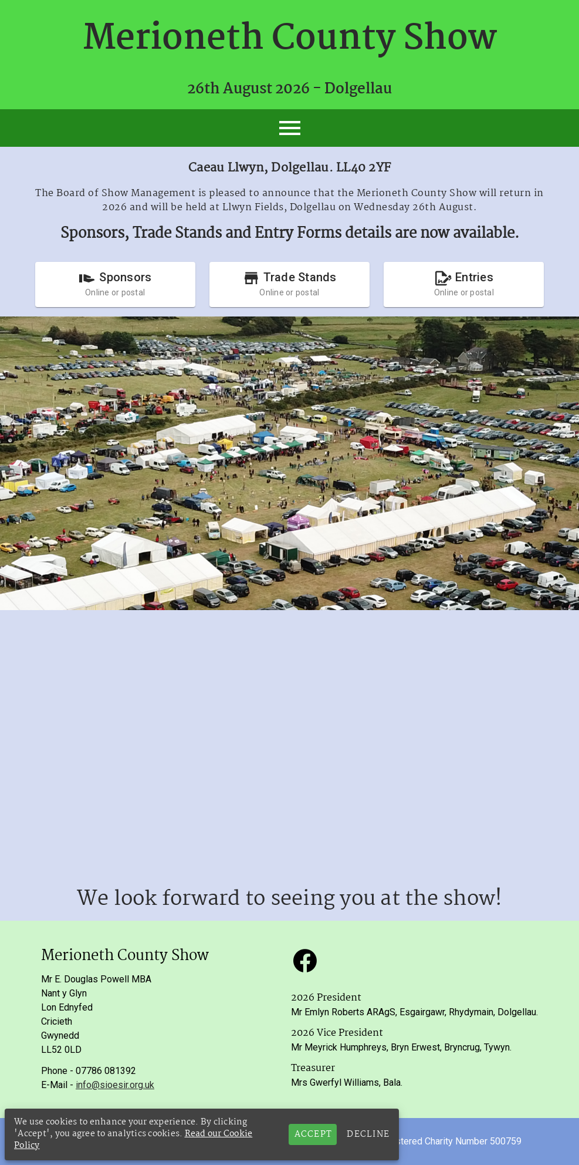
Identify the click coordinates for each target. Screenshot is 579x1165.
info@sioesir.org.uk (115, 1084)
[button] (305, 961)
